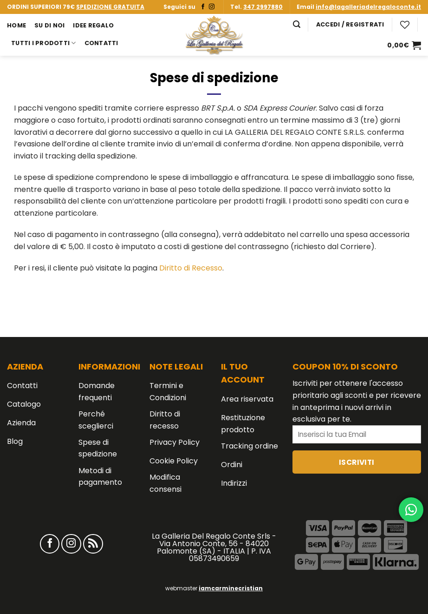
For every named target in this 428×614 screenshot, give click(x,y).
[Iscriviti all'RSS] (93, 544)
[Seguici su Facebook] (203, 7)
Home (16, 25)
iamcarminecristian (231, 588)
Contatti (101, 43)
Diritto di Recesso (190, 268)
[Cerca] (296, 24)
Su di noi (49, 25)
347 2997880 (263, 7)
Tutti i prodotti (43, 43)
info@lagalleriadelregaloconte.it (368, 7)
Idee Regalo (93, 25)
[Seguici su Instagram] (211, 7)
